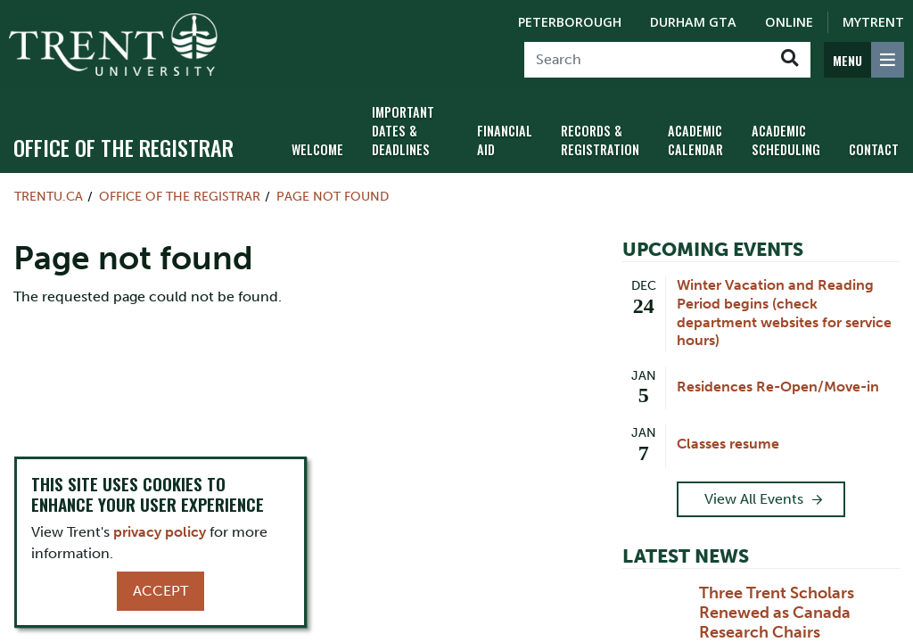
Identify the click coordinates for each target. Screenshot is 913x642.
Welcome (317, 149)
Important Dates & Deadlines (403, 131)
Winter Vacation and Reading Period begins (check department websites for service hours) (784, 312)
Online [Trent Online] (789, 21)
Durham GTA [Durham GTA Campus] (693, 21)
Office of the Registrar (123, 147)
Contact (874, 149)
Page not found (332, 196)
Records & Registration (600, 140)
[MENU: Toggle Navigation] (864, 60)
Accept (160, 590)
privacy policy (159, 531)
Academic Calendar (695, 140)
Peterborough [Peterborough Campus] (569, 21)
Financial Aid (504, 140)
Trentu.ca (48, 196)
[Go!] (789, 60)
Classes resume (728, 443)
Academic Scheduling (786, 140)
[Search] (646, 60)
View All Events (753, 498)
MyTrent (873, 21)
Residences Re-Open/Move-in (778, 386)
